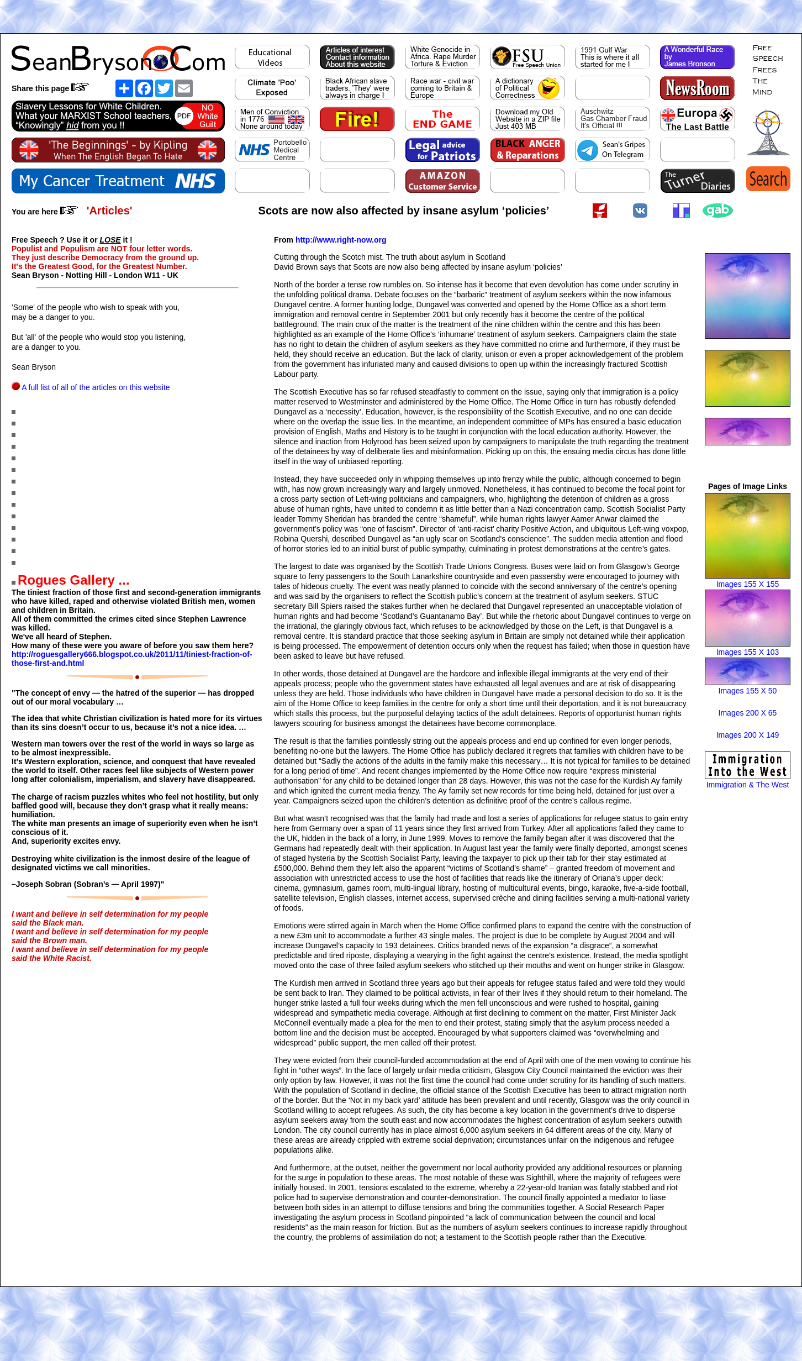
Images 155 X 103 (747, 652)
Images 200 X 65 (748, 712)
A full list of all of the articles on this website (96, 387)
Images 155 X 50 (748, 690)
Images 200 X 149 (747, 735)
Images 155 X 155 (747, 584)
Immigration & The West (747, 784)
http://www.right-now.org (341, 239)
